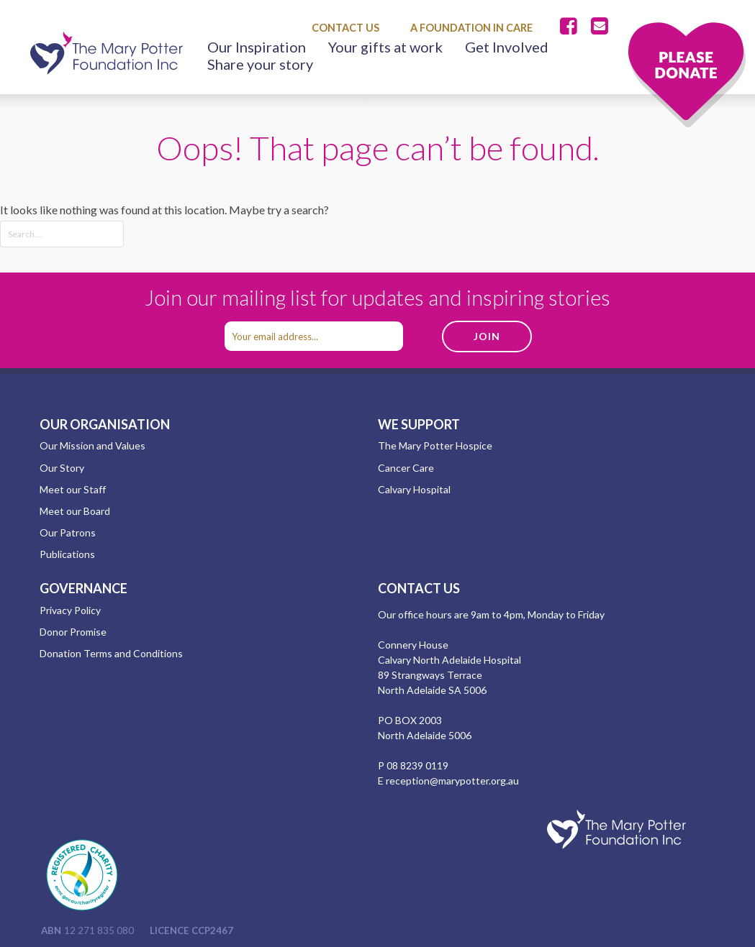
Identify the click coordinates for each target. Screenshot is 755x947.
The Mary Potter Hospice (435, 445)
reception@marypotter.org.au (452, 780)
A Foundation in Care (471, 28)
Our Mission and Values (92, 445)
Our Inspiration (256, 46)
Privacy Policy (70, 610)
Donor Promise (73, 632)
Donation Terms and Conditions (111, 653)
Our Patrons (68, 532)
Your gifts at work (385, 46)
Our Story (62, 468)
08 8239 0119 (417, 765)
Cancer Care (406, 468)
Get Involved (506, 46)
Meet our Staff (73, 489)
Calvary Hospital (414, 489)
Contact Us (345, 28)
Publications (67, 554)
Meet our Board (75, 511)
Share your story (260, 64)
